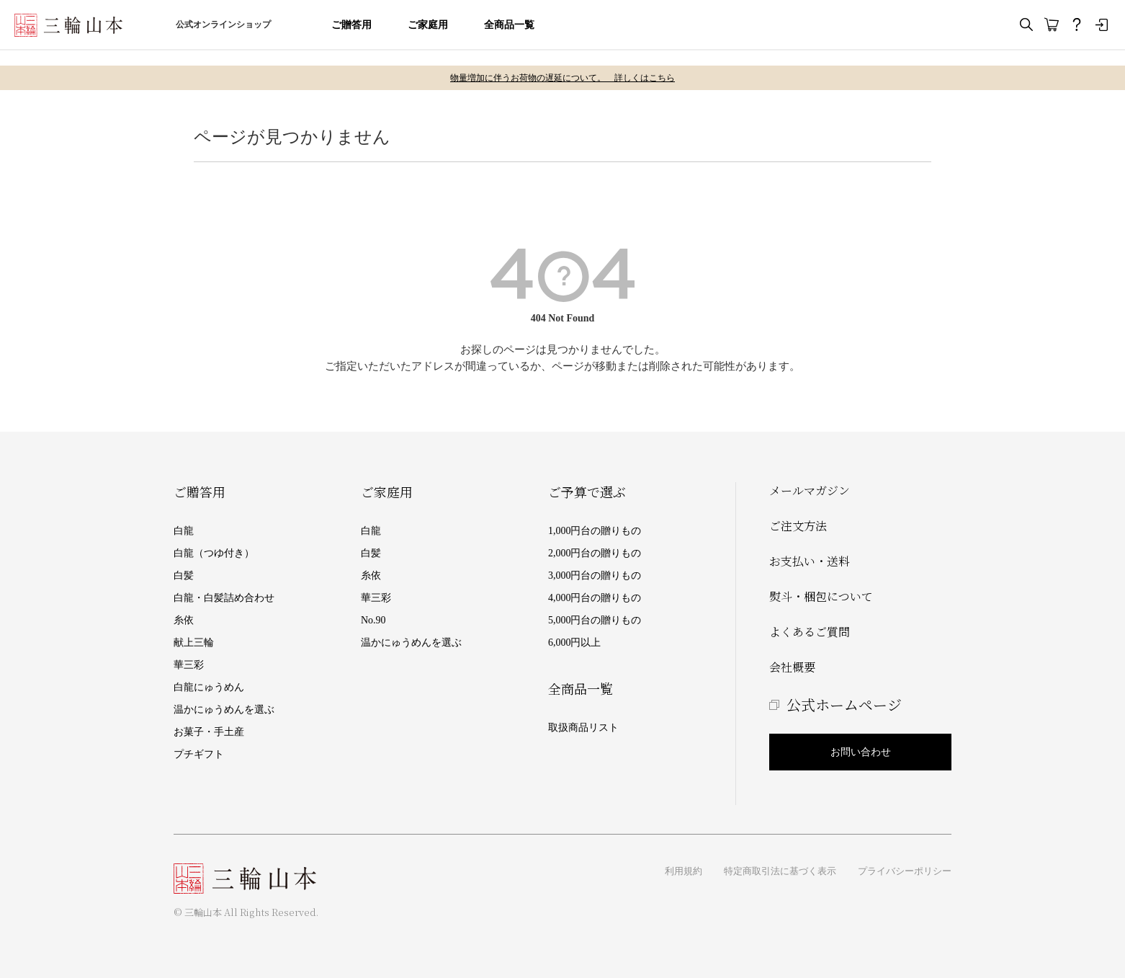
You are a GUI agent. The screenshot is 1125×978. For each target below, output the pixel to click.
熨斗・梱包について (821, 596)
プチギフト (199, 754)
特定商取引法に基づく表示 (780, 871)
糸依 (184, 620)
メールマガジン (809, 490)
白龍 (184, 530)
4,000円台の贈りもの (595, 597)
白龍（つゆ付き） (214, 553)
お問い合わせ (860, 752)
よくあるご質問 (809, 631)
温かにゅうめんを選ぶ (224, 709)
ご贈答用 (351, 24)
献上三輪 (194, 642)
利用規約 (683, 871)
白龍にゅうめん (209, 687)
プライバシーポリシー (904, 871)
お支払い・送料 (809, 561)
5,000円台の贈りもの (595, 620)
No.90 (373, 620)
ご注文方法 (798, 525)
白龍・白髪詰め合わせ (224, 597)
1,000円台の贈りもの (595, 530)
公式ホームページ (844, 704)
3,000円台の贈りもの (595, 575)
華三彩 (189, 664)
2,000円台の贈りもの (595, 553)
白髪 (184, 575)
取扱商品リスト (583, 727)
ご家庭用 (428, 24)
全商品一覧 (509, 24)
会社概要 (792, 667)
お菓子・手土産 (209, 731)
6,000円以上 (574, 642)
